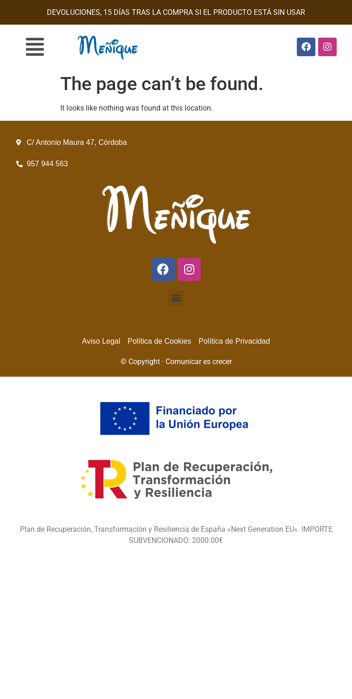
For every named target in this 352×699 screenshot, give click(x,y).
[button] (35, 47)
